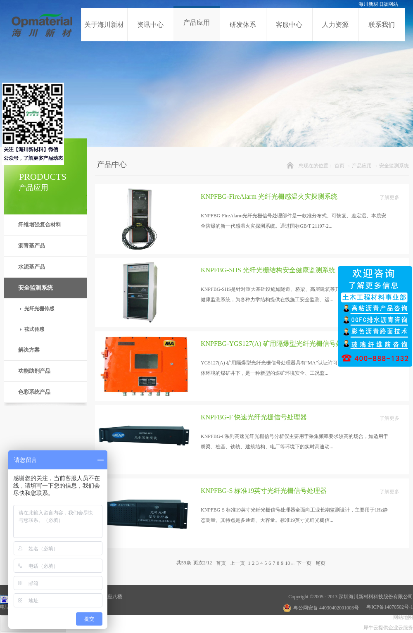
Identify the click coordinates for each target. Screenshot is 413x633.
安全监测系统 (394, 166)
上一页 (237, 563)
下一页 (304, 563)
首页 (339, 166)
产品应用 (362, 166)
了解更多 (389, 197)
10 (287, 563)
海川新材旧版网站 (378, 4)
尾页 (320, 563)
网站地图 (402, 617)
